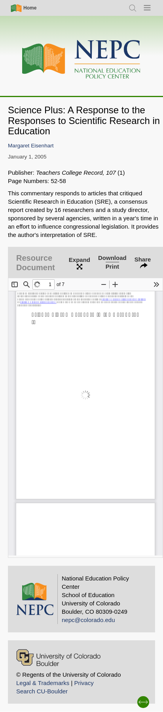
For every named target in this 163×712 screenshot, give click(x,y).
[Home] (81, 59)
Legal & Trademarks (42, 683)
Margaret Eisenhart (31, 146)
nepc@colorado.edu (88, 620)
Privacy (83, 683)
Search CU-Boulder (42, 691)
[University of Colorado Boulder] (58, 657)
